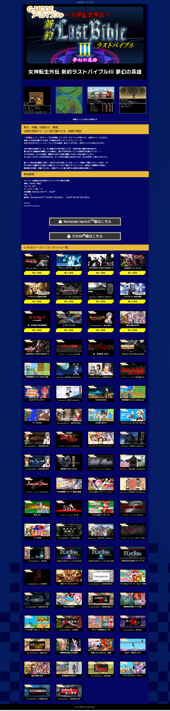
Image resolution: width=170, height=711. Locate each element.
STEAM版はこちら (85, 237)
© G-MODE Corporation (85, 708)
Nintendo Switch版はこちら (85, 221)
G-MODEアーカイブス (85, 2)
